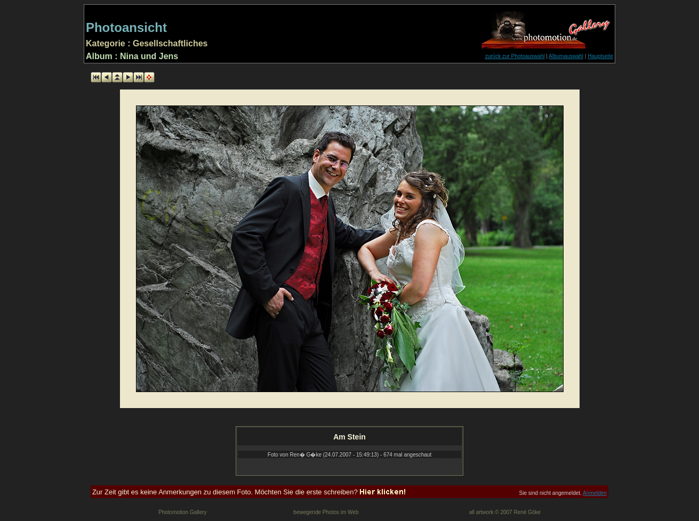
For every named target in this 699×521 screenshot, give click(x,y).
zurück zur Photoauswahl (515, 56)
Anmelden (595, 493)
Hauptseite (600, 56)
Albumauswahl (566, 56)
